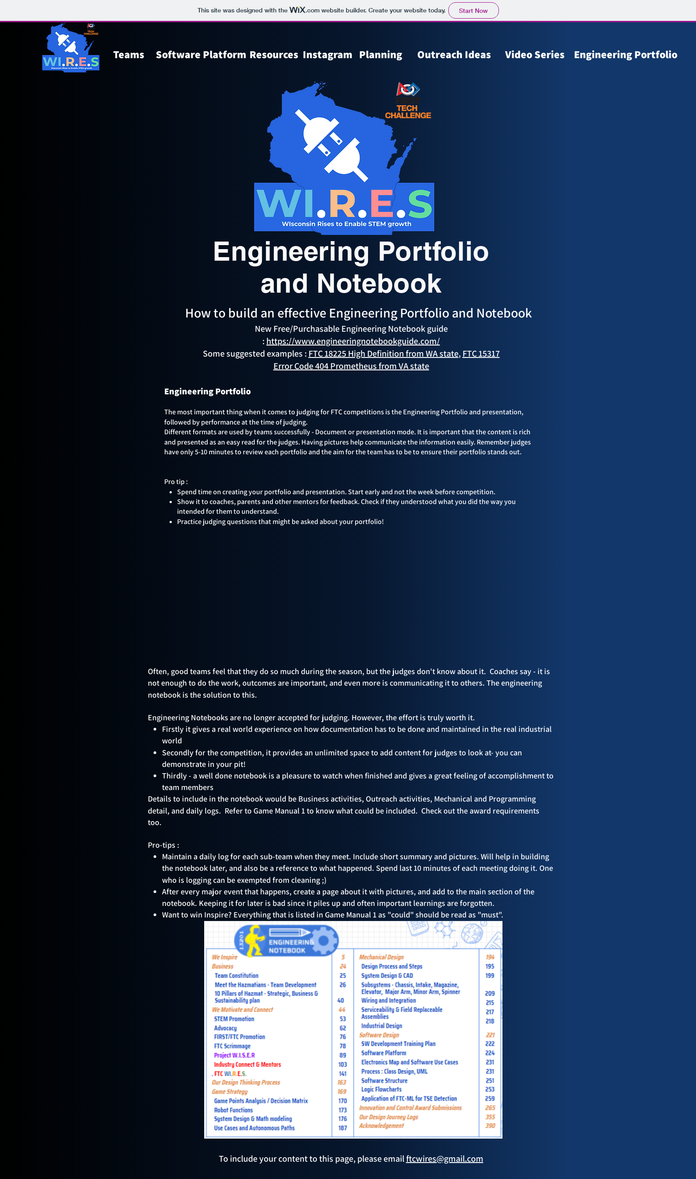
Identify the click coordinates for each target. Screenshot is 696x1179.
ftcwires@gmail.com (444, 1158)
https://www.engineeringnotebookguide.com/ (353, 341)
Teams (128, 54)
